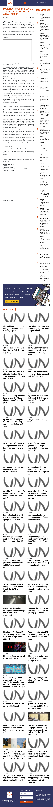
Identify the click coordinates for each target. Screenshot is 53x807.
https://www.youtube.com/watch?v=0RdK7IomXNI (18, 95)
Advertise (14, 802)
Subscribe (26, 802)
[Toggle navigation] (25, 3)
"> (5, 63)
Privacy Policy (8, 802)
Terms (4, 802)
